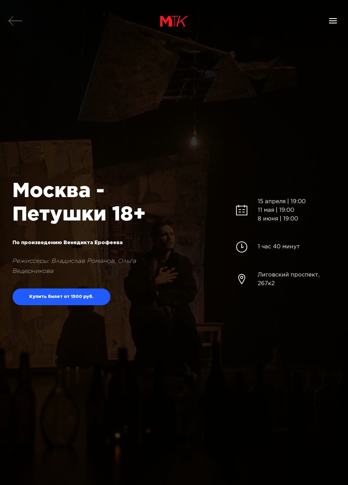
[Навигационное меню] (333, 21)
